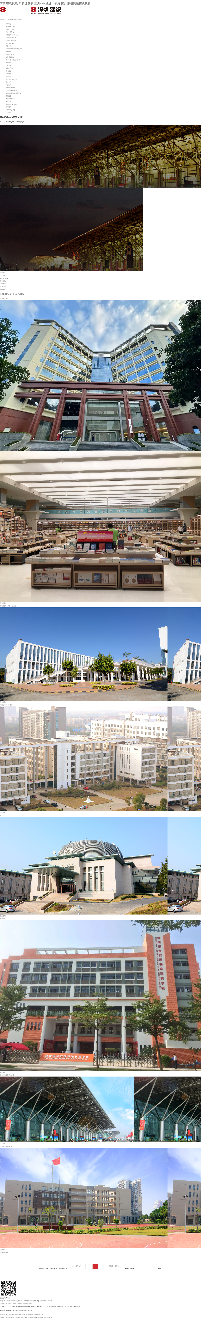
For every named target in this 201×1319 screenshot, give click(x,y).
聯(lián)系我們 (10, 43)
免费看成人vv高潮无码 (36, 1317)
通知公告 (8, 51)
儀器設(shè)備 (10, 99)
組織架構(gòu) (10, 32)
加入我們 (8, 107)
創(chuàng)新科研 (11, 90)
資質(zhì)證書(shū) (11, 37)
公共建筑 (8, 65)
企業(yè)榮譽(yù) (11, 40)
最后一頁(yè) (114, 1266)
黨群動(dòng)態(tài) (12, 104)
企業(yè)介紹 (10, 29)
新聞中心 (8, 46)
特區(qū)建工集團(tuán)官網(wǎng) (11, 19)
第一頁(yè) (76, 1266)
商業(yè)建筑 (10, 68)
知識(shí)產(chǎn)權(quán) (14, 93)
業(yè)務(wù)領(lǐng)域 (13, 60)
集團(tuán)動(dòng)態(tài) (14, 48)
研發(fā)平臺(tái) (11, 87)
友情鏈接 (29, 1303)
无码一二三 (3, 1317)
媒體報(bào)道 (10, 57)
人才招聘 (8, 112)
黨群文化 (8, 101)
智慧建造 (8, 96)
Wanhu (78, 1306)
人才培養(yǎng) (10, 110)
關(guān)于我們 (10, 26)
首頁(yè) (8, 24)
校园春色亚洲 (48, 1317)
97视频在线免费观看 (13, 1317)
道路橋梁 (8, 73)
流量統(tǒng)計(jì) (5, 1303)
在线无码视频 (25, 1317)
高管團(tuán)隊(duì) (12, 35)
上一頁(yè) (88, 1266)
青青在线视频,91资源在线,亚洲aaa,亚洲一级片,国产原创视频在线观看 (45, 3)
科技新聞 (8, 85)
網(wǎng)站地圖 (16, 1303)
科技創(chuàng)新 (11, 79)
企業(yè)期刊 (10, 54)
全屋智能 (8, 76)
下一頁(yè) (102, 1266)
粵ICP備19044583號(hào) (59, 1306)
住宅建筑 (8, 62)
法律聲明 (24, 1303)
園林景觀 (8, 71)
